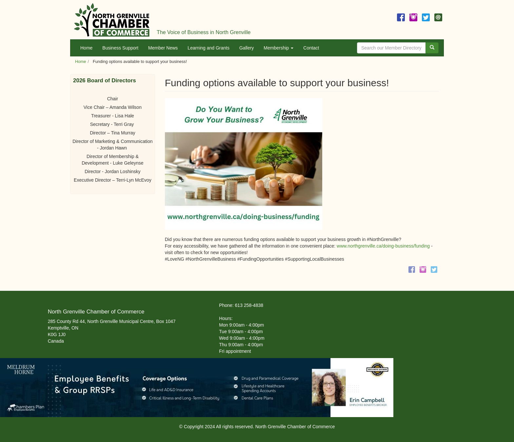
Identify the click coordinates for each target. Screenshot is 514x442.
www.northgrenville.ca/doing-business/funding (383, 246)
